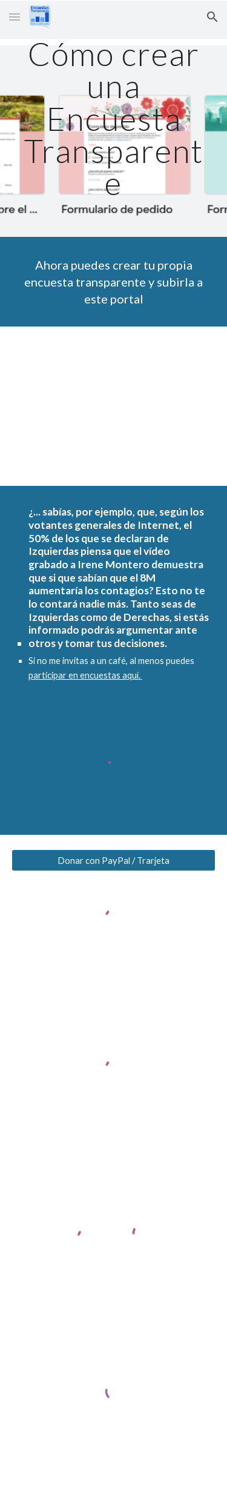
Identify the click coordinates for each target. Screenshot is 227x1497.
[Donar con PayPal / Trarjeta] (113, 860)
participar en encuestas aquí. (85, 675)
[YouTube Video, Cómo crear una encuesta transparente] (114, 406)
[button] (14, 16)
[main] (114, 118)
